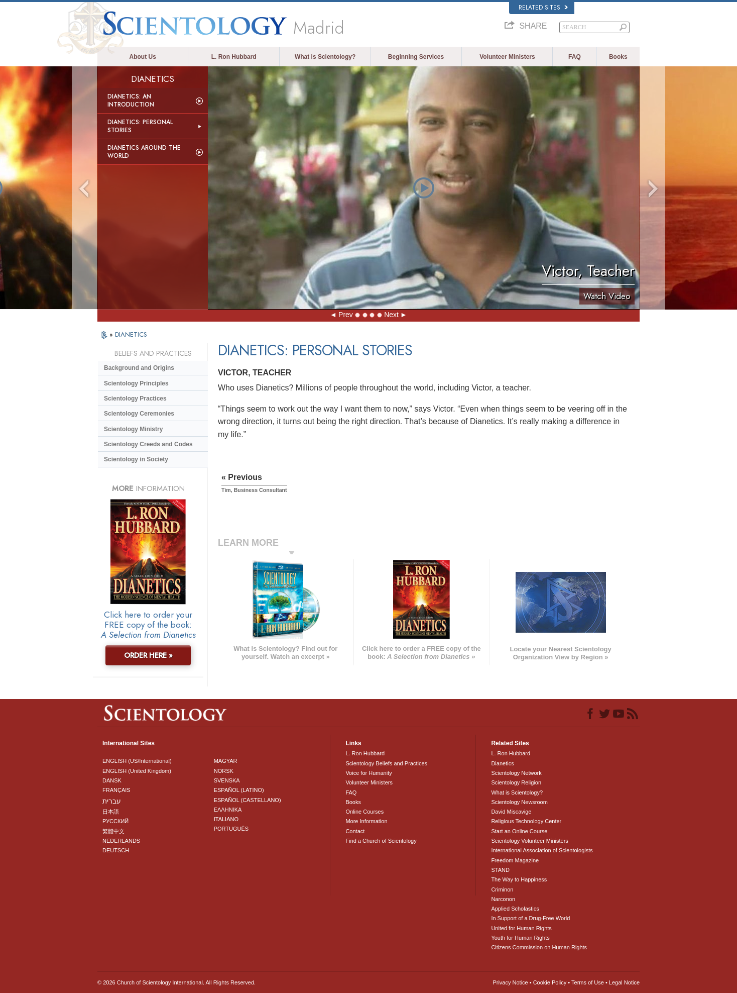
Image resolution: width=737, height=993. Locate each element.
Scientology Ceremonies (139, 413)
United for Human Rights (521, 928)
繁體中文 (113, 831)
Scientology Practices (135, 398)
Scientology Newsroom (519, 802)
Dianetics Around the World (144, 151)
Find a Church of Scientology (380, 841)
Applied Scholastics (515, 909)
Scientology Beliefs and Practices (386, 763)
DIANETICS (131, 334)
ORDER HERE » (148, 655)
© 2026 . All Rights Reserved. (176, 982)
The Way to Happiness (519, 879)
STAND (500, 870)
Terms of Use (587, 982)
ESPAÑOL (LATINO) (239, 790)
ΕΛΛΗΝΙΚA (228, 810)
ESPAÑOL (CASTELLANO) (247, 800)
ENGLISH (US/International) (137, 761)
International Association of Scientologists (541, 850)
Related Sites (543, 7)
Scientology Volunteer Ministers (529, 841)
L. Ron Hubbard (234, 56)
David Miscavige (511, 812)
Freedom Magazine (515, 860)
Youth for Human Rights (520, 938)
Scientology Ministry (133, 429)
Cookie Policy (550, 982)
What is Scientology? (325, 56)
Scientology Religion (516, 782)
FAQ (574, 56)
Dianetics (502, 763)
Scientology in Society (136, 459)
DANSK (111, 780)
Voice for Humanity (368, 773)
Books (618, 56)
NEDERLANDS (121, 841)
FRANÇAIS (116, 790)
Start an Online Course (519, 831)
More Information (366, 821)
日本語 (110, 812)
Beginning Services (416, 56)
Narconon (503, 899)
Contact (354, 831)
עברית (111, 801)
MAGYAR (225, 761)
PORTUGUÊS (231, 829)
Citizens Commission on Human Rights (539, 947)
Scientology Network (516, 773)
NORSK (223, 771)
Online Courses (364, 812)
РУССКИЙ (115, 821)
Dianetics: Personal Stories (140, 126)
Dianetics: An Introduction (130, 100)
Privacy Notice (510, 982)
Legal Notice (624, 982)
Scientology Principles (136, 383)
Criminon (502, 889)
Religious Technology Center (526, 821)
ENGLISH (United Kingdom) (136, 771)
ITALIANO (226, 819)
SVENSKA (227, 780)
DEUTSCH (115, 850)
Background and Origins (139, 367)
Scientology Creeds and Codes (148, 444)
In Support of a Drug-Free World (530, 918)
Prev (345, 315)
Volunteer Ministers (507, 56)
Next (391, 315)
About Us (143, 56)
